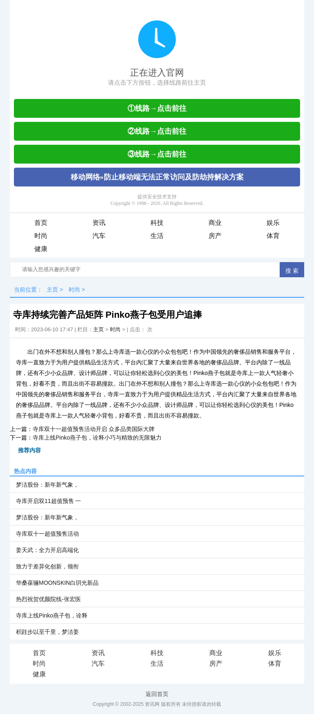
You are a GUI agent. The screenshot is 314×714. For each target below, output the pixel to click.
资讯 (98, 222)
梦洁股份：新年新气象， (47, 484)
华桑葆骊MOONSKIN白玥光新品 (57, 582)
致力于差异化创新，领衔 (47, 566)
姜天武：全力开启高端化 (47, 550)
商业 (215, 222)
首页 (40, 222)
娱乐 (273, 222)
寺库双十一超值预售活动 (47, 533)
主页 (52, 289)
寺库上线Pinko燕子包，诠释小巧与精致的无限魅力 (97, 437)
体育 (273, 235)
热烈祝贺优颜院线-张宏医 (48, 599)
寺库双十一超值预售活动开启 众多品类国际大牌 (94, 429)
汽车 (98, 235)
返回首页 (157, 694)
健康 (40, 248)
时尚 (40, 235)
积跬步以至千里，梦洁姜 (47, 632)
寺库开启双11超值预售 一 (48, 501)
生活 (157, 235)
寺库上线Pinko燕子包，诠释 (51, 615)
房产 (215, 235)
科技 (157, 222)
